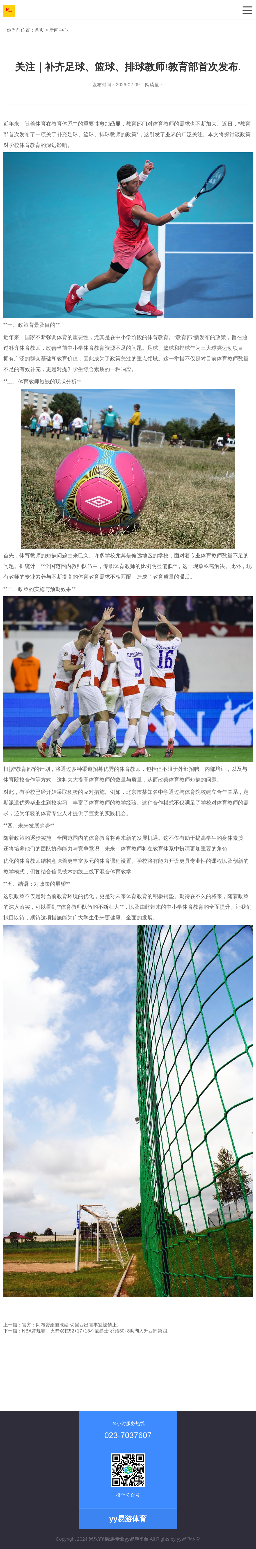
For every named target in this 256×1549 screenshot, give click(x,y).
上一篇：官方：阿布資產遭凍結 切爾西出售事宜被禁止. (60, 1324)
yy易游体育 (188, 1539)
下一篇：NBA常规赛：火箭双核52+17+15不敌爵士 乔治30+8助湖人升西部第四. (85, 1330)
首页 (39, 30)
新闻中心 (58, 30)
